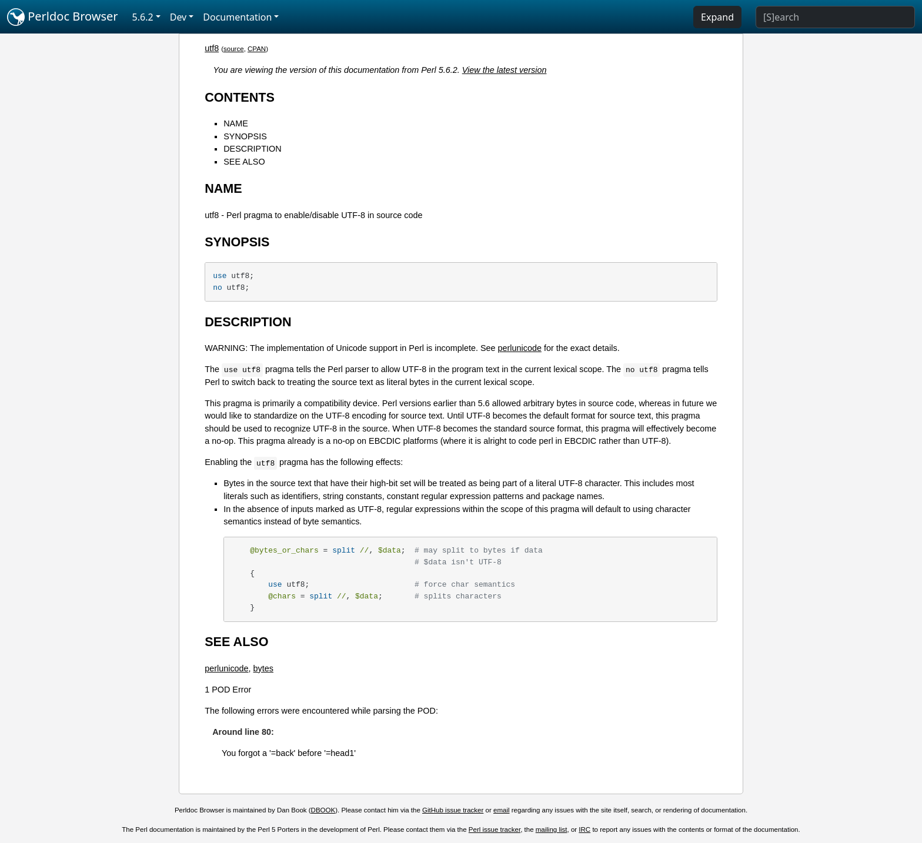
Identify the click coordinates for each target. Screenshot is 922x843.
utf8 (212, 48)
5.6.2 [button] (142, 17)
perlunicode (519, 348)
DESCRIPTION (252, 148)
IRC (584, 829)
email (501, 810)
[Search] (835, 17)
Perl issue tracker (494, 829)
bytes (263, 668)
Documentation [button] (237, 17)
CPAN (257, 48)
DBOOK (323, 810)
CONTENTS (240, 97)
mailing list (551, 829)
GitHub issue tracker (452, 810)
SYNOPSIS (245, 136)
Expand (717, 17)
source (233, 48)
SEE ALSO (244, 161)
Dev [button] (178, 17)
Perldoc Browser (62, 17)
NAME (235, 123)
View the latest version (504, 70)
